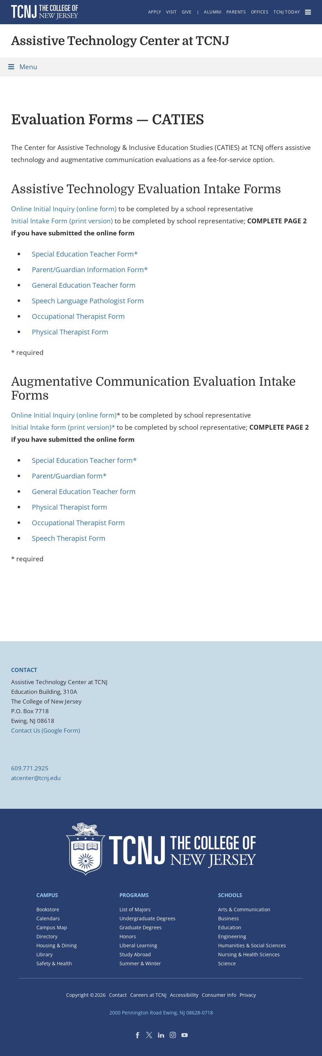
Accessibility (184, 995)
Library (44, 954)
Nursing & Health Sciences (249, 954)
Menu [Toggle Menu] (22, 66)
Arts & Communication (244, 909)
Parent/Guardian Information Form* (90, 269)
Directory (46, 936)
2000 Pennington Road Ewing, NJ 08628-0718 (161, 1012)
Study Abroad (135, 954)
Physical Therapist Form (70, 332)
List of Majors (135, 909)
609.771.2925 (29, 768)
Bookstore (47, 909)
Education (229, 927)
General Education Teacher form (84, 285)
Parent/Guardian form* (69, 476)
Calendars (48, 918)
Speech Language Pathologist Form (88, 300)
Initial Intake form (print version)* (63, 427)
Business (228, 918)
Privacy (248, 995)
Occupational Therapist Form (78, 316)
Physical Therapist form (69, 507)
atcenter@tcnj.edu (36, 778)
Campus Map (51, 927)
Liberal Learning (138, 945)
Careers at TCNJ (148, 995)
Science (227, 963)
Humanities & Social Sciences (252, 945)
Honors (127, 936)
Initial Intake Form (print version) (62, 220)
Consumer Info (219, 995)
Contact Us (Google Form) (45, 730)
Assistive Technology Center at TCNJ (120, 41)
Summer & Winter (140, 963)
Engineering (232, 936)
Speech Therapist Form (69, 538)
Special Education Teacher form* (84, 460)
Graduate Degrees (140, 927)
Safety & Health (54, 963)
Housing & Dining (56, 945)
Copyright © (86, 995)
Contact (118, 995)
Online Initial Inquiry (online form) (64, 208)
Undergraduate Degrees (147, 918)
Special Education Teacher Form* (85, 254)
